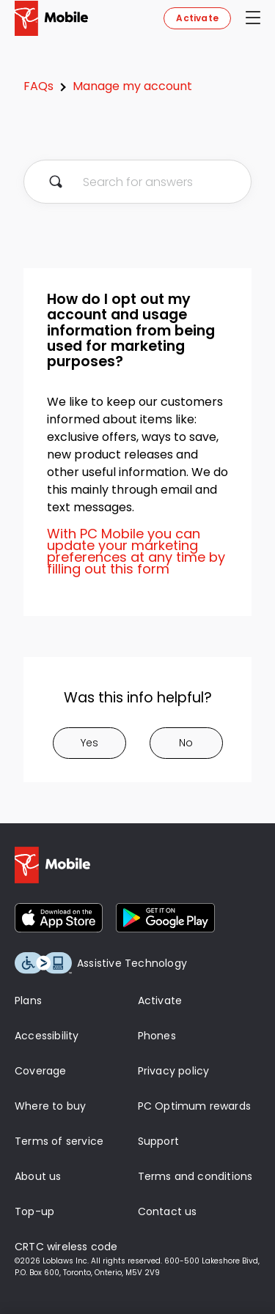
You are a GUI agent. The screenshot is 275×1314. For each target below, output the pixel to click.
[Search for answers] (137, 182)
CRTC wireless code (66, 1246)
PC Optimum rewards (195, 1106)
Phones (157, 1035)
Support (158, 1141)
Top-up (34, 1211)
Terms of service (59, 1141)
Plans (28, 1000)
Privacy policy (174, 1071)
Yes (89, 742)
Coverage (41, 1071)
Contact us (167, 1211)
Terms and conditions (195, 1176)
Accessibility (47, 1035)
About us (38, 1176)
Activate (197, 18)
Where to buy (50, 1106)
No (186, 742)
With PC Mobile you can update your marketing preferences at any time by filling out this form (136, 551)
